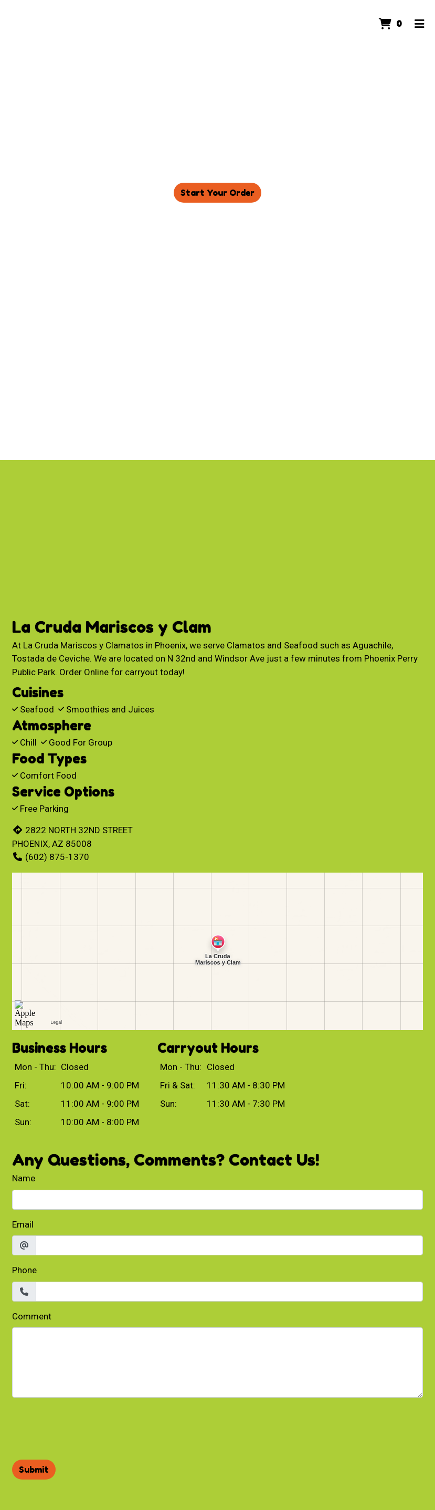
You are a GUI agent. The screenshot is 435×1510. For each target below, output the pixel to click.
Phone (24, 1270)
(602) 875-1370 (50, 857)
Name (23, 1178)
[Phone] (229, 1292)
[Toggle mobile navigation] (419, 23)
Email (23, 1224)
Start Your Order (217, 192)
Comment (31, 1316)
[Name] (217, 1200)
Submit (34, 1469)
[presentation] (92, 1426)
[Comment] (217, 1362)
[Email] (229, 1245)
